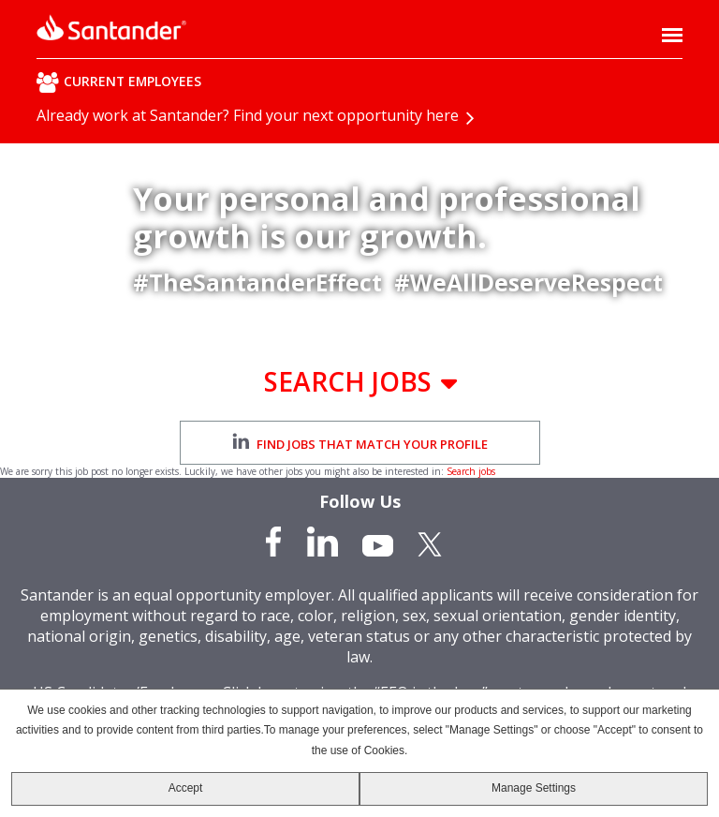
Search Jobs (348, 381)
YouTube (378, 542)
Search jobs (471, 471)
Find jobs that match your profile (360, 443)
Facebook (275, 542)
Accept (186, 788)
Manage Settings (534, 788)
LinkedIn (322, 542)
